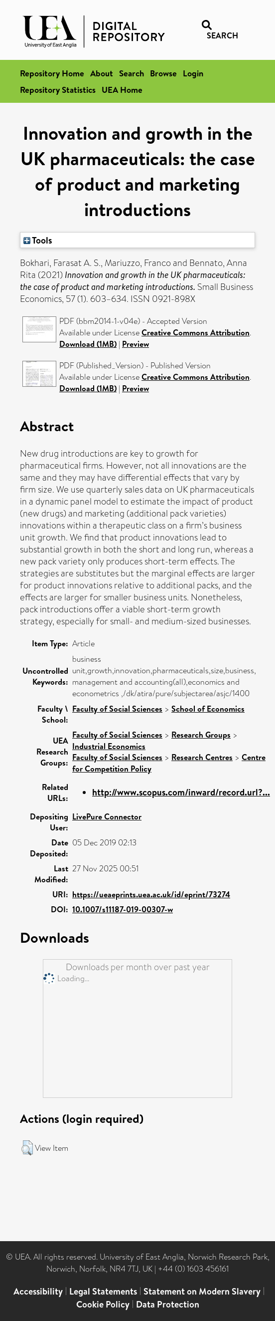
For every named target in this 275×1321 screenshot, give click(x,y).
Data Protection (167, 1304)
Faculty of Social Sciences (117, 708)
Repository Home (52, 73)
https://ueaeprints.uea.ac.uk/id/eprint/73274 (151, 894)
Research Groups (201, 734)
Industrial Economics (108, 746)
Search (131, 73)
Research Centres (202, 757)
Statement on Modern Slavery (202, 1291)
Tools (37, 240)
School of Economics (208, 708)
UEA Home (122, 89)
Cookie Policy (103, 1304)
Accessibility (38, 1291)
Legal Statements (103, 1291)
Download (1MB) (88, 343)
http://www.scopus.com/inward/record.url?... (181, 792)
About (101, 73)
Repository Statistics (58, 89)
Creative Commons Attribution (195, 332)
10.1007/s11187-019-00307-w (122, 909)
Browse (163, 73)
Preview (135, 343)
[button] (27, 1147)
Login (193, 73)
